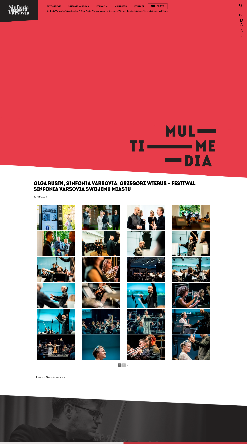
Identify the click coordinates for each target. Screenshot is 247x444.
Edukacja (102, 6)
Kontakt (139, 6)
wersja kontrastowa (241, 21)
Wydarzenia (54, 6)
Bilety (160, 6)
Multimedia (121, 6)
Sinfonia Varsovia (78, 6)
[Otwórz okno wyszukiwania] (241, 6)
